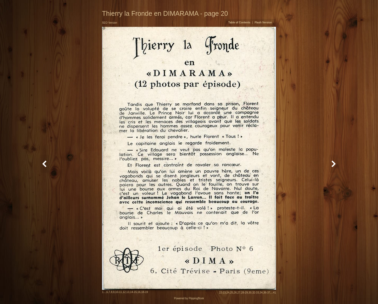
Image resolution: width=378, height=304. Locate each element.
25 (231, 292)
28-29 (244, 292)
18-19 (144, 292)
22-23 (222, 292)
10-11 (118, 292)
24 (227, 292)
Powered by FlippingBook (189, 298)
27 (239, 292)
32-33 (255, 292)
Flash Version (263, 22)
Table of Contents (239, 22)
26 (235, 292)
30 (250, 292)
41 (274, 292)
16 (139, 292)
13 (127, 292)
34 (261, 292)
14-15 (133, 292)
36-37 (266, 292)
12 (124, 292)
